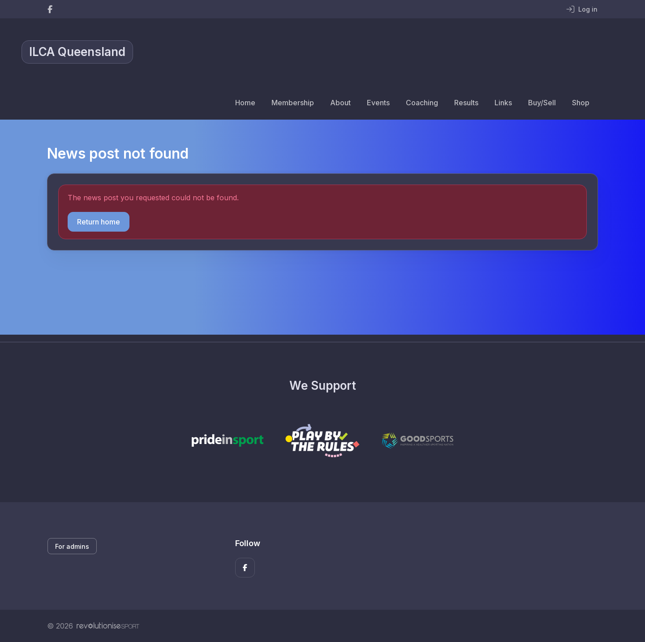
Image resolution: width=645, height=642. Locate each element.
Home (245, 102)
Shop (580, 102)
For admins (72, 546)
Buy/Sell (542, 102)
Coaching (422, 102)
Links (503, 102)
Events (378, 102)
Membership (292, 102)
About (340, 102)
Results (466, 102)
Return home (98, 221)
